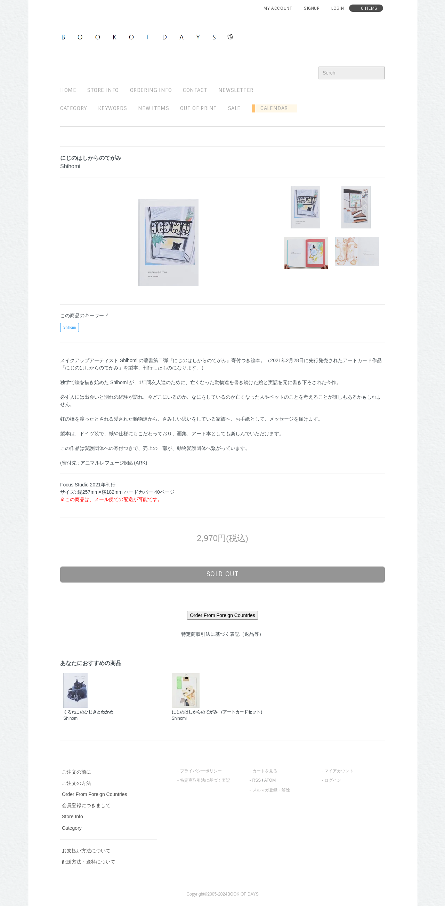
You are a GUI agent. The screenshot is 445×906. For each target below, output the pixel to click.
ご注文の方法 (76, 783)
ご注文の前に (76, 772)
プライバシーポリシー (201, 770)
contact (195, 90)
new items (153, 108)
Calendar (271, 108)
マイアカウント (339, 770)
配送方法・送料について (88, 862)
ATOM (270, 780)
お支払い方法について (86, 850)
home (68, 90)
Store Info (72, 816)
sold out (223, 574)
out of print (198, 108)
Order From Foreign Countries (94, 794)
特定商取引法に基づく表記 (205, 780)
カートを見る (264, 770)
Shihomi (69, 327)
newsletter (235, 90)
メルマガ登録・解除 (271, 790)
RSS (256, 780)
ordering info (151, 90)
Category (73, 108)
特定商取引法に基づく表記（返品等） (222, 634)
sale (234, 108)
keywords (112, 108)
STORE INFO (103, 90)
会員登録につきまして (86, 805)
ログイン (332, 780)
